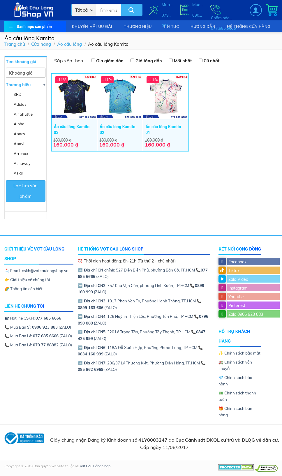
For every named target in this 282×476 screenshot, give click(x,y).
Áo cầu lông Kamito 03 (71, 129)
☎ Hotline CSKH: (32, 318)
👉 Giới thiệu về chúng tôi (27, 279)
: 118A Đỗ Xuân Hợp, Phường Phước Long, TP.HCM (138, 347)
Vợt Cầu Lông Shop (95, 466)
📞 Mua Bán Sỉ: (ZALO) (37, 327)
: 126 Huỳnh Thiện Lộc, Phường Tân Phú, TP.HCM (136, 316)
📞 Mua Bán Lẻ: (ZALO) (38, 336)
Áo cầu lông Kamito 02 (117, 129)
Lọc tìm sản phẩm (25, 191)
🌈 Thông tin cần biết (23, 288)
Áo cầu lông (69, 44)
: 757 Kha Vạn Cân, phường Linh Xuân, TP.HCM (134, 285)
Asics (18, 173)
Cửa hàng (41, 44)
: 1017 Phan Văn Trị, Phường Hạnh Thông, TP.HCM (137, 301)
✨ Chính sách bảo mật (239, 353)
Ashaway (22, 163)
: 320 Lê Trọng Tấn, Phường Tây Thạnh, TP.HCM (134, 331)
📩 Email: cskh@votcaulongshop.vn (36, 270)
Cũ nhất (212, 61)
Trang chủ (14, 44)
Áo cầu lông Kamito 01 (163, 129)
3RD (18, 94)
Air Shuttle (23, 114)
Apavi (19, 143)
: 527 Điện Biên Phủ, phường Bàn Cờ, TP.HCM (137, 270)
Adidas (20, 104)
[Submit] (131, 10)
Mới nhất (183, 61)
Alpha (19, 123)
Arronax (21, 153)
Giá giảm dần (110, 61)
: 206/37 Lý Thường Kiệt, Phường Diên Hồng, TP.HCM (139, 363)
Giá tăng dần (148, 61)
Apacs (19, 133)
